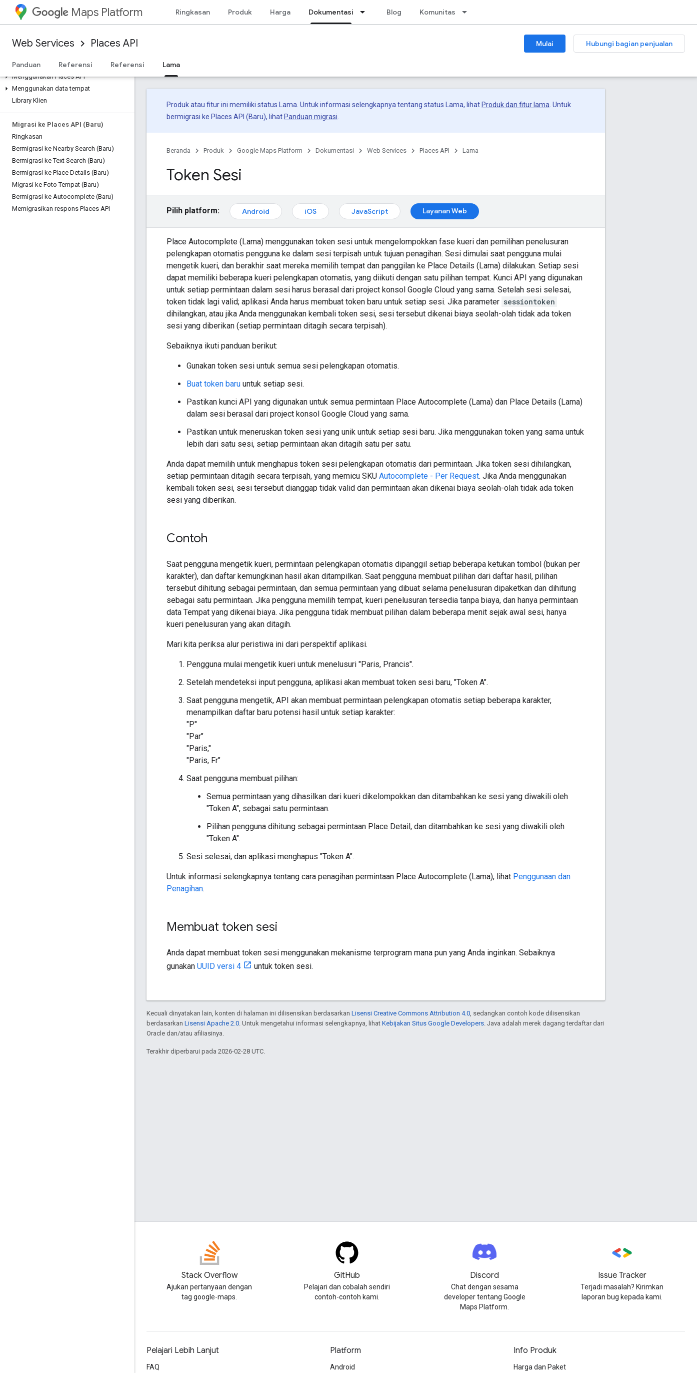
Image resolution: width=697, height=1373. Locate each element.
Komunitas (438, 12)
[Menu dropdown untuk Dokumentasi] (366, 12)
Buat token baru (213, 384)
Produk (240, 12)
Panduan (26, 64)
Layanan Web (444, 210)
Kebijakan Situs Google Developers (433, 1023)
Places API (114, 43)
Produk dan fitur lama (516, 105)
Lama (470, 150)
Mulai (545, 43)
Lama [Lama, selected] (171, 64)
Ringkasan (193, 12)
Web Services (43, 43)
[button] (65, 77)
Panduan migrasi (311, 117)
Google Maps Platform (269, 150)
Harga (280, 12)
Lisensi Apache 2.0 (211, 1023)
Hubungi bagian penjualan (629, 43)
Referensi (75, 64)
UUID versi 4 (219, 966)
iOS (310, 211)
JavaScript (370, 211)
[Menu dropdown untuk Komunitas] (468, 12)
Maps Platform (87, 12)
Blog (394, 12)
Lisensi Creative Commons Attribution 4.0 (411, 1013)
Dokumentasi (335, 150)
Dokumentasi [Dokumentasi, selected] (331, 12)
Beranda (178, 150)
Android (256, 211)
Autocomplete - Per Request (429, 476)
